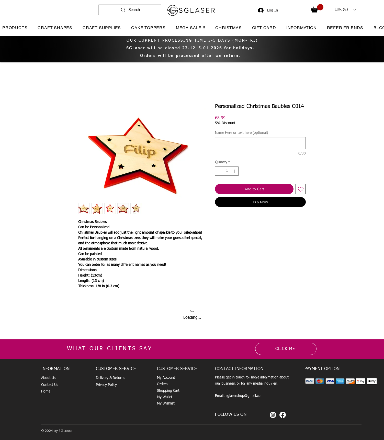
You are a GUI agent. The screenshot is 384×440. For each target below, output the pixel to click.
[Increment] (235, 171)
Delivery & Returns (110, 378)
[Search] (129, 10)
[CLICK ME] (286, 349)
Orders (162, 384)
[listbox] (345, 9)
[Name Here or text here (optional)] (260, 143)
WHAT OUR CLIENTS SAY (109, 349)
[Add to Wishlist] (301, 189)
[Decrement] (219, 171)
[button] (317, 8)
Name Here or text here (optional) (241, 133)
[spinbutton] (227, 171)
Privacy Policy (106, 385)
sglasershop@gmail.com (245, 396)
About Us (48, 378)
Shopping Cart (168, 391)
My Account (166, 377)
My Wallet (164, 397)
